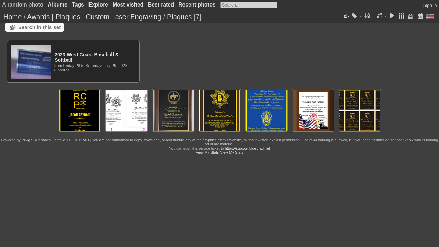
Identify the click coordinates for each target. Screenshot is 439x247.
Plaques (179, 17)
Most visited (127, 5)
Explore (98, 5)
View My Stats (207, 152)
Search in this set (39, 27)
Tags (78, 5)
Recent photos (196, 5)
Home (12, 17)
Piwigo (27, 140)
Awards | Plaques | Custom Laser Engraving (94, 17)
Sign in (430, 5)
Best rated (161, 5)
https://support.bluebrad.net (247, 148)
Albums (57, 5)
